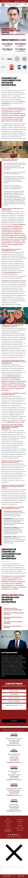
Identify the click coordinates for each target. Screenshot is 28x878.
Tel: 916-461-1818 (14, 776)
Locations (20, 819)
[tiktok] (16, 835)
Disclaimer (19, 830)
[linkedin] (12, 835)
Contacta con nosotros (20, 1)
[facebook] (8, 835)
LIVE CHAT (7, 876)
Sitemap (8, 825)
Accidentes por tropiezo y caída (13, 511)
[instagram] (10, 835)
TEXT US (21, 876)
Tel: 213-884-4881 (13, 742)
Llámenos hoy (5, 585)
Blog (8, 823)
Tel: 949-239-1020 (14, 759)
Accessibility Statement (8, 830)
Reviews (19, 825)
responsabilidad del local (12, 272)
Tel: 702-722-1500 (14, 807)
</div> (10, 872)
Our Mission (8, 821)
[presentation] (13, 714)
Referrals (20, 821)
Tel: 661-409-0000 (14, 792)
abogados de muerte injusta (15, 422)
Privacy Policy (20, 828)
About (8, 819)
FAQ (20, 823)
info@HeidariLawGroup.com (14, 745)
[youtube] (19, 835)
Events (8, 828)
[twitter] (14, 835)
